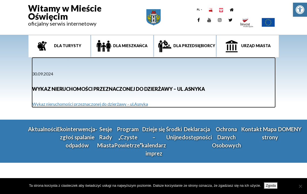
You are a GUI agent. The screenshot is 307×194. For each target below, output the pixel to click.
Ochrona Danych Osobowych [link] (226, 137)
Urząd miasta (255, 45)
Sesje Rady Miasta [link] (105, 137)
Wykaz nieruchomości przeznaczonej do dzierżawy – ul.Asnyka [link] (90, 103)
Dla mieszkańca (129, 45)
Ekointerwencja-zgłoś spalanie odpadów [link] (77, 137)
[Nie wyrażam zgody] (300, 186)
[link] (300, 10)
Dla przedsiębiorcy (194, 45)
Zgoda (271, 185)
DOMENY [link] (290, 129)
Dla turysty (67, 45)
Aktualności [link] (42, 129)
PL (198, 9)
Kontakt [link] (251, 129)
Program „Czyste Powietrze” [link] (128, 137)
